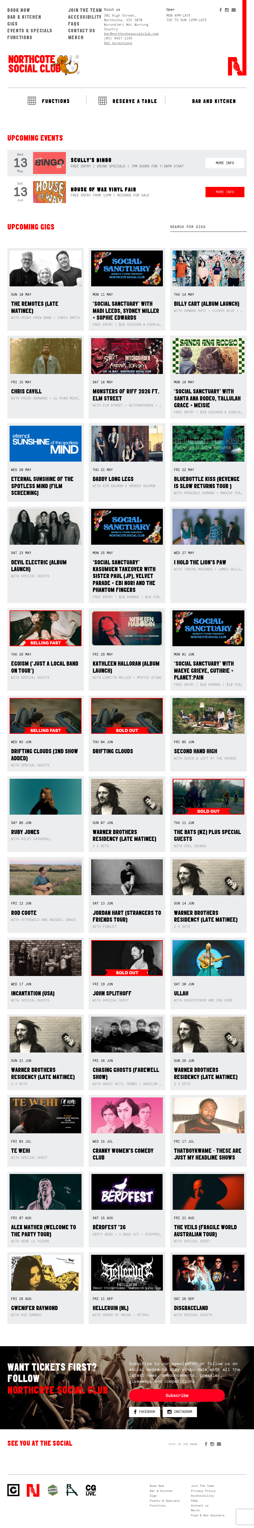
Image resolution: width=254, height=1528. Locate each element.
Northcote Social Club (43, 65)
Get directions (118, 43)
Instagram (179, 1412)
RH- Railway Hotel (72, 1490)
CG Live (91, 1490)
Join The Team (85, 10)
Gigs (12, 24)
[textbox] (208, 227)
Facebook (144, 1412)
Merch (76, 37)
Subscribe (177, 1395)
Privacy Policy (203, 1491)
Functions (20, 37)
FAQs (74, 24)
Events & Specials (30, 30)
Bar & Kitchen (24, 17)
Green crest (53, 1490)
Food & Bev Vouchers (207, 1515)
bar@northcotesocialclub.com (131, 34)
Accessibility (85, 17)
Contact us (81, 30)
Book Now (18, 10)
